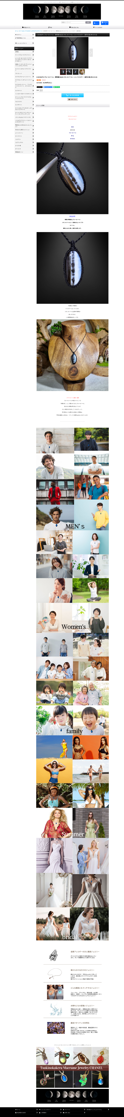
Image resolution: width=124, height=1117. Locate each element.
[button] (54, 53)
